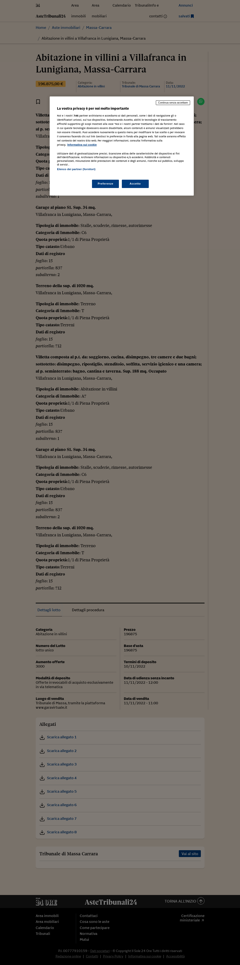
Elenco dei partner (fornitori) (76, 169)
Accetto (135, 183)
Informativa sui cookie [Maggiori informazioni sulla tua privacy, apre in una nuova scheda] (82, 144)
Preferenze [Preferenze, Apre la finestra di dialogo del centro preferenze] (105, 183)
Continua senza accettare (173, 102)
